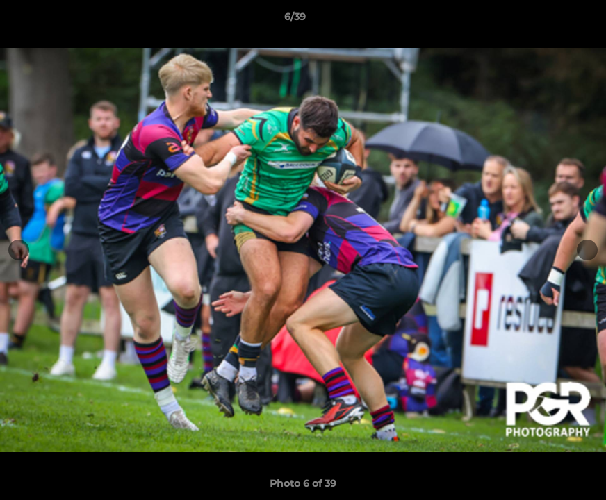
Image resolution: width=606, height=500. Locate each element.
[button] (547, 20)
